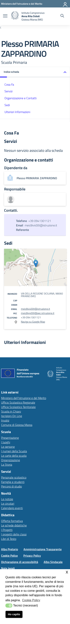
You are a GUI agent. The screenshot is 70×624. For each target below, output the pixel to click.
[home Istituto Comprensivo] (27, 16)
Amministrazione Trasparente (43, 549)
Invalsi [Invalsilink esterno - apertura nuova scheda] (5, 420)
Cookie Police (9, 555)
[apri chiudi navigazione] (5, 16)
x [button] (67, 572)
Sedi (7, 105)
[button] (35, 72)
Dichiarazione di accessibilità (19, 562)
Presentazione (10, 437)
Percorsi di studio (11, 486)
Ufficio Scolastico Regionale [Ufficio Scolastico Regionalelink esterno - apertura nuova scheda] (18, 402)
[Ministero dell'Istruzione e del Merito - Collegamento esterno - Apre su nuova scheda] (21, 4)
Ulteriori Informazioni (17, 112)
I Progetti (7, 530)
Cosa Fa (9, 84)
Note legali (8, 568)
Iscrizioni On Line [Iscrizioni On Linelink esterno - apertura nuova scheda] (11, 416)
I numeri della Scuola (14, 451)
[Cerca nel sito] (62, 16)
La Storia (6, 464)
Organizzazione (10, 460)
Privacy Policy (32, 555)
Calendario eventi (12, 508)
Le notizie (7, 499)
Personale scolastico (13, 477)
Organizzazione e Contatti (20, 98)
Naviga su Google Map (33, 322)
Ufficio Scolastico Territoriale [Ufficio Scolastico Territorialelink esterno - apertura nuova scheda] (18, 407)
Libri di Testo (8, 539)
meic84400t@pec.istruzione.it (37, 313)
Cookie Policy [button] (31, 600)
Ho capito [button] (14, 614)
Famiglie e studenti (12, 482)
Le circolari (7, 503)
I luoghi (5, 442)
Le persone (8, 446)
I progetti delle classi (14, 534)
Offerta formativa (12, 521)
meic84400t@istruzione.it (35, 309)
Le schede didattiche (14, 525)
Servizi (8, 91)
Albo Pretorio (9, 549)
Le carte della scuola (14, 455)
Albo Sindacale (53, 562)
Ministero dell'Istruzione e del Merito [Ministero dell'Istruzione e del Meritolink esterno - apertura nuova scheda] (23, 398)
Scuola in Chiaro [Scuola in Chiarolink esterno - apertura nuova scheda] (11, 411)
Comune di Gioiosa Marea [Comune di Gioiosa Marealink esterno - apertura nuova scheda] (16, 425)
